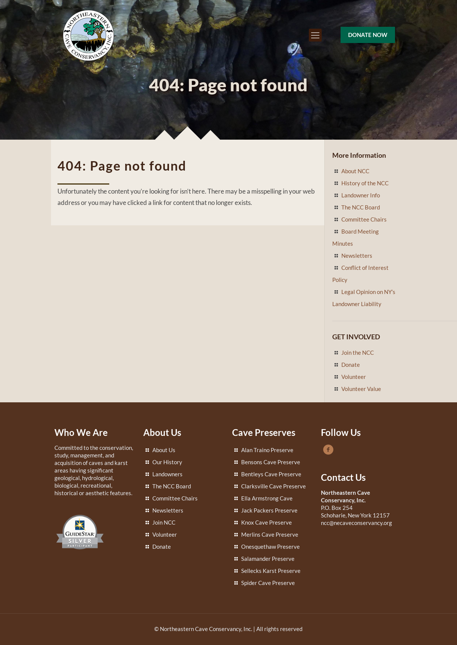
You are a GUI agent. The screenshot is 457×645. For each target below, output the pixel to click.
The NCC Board (360, 207)
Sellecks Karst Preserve (271, 570)
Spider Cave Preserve (268, 582)
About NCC (355, 171)
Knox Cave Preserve (266, 522)
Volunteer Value (361, 388)
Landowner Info (360, 195)
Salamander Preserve (267, 558)
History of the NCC (365, 183)
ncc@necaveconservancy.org (356, 522)
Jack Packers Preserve (269, 510)
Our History (167, 462)
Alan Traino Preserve (267, 449)
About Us (163, 449)
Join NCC (163, 522)
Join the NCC (357, 352)
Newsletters (356, 255)
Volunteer (353, 376)
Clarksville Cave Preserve (273, 486)
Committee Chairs (364, 219)
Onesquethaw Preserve (270, 546)
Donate (350, 364)
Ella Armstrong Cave (267, 498)
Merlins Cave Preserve (269, 534)
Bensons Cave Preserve (270, 462)
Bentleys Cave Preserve (271, 474)
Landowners (167, 474)
